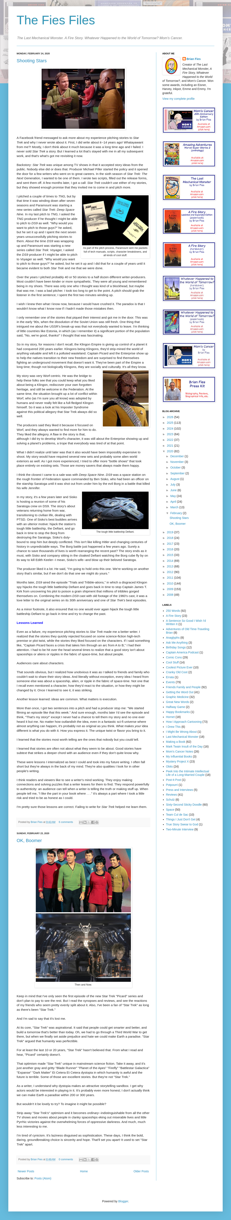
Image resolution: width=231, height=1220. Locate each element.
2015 (170, 555)
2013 (170, 566)
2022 (170, 439)
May (173, 496)
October (175, 467)
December (177, 456)
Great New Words (177, 702)
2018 (170, 538)
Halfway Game (175, 707)
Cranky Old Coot (177, 672)
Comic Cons (174, 657)
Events (170, 682)
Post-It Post (173, 779)
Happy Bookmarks (178, 712)
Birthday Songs (176, 647)
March (174, 507)
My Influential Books (179, 756)
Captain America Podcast (182, 652)
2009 (170, 589)
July (173, 484)
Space (170, 809)
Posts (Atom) (43, 1178)
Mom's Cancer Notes (179, 751)
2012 (170, 572)
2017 (170, 543)
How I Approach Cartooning (184, 721)
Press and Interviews (179, 789)
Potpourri (172, 784)
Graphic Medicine (177, 697)
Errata (170, 677)
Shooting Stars (32, 60)
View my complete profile (178, 98)
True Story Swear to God (182, 824)
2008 (170, 594)
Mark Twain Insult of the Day (184, 746)
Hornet (170, 717)
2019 (170, 532)
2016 (170, 549)
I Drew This (173, 726)
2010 (170, 583)
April (173, 501)
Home (84, 1171)
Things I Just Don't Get (181, 819)
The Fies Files (56, 20)
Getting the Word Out (180, 692)
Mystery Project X (177, 761)
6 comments (66, 822)
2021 (170, 445)
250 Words (173, 610)
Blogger (123, 1201)
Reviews (171, 794)
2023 (170, 434)
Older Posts (141, 1171)
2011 (170, 577)
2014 (170, 560)
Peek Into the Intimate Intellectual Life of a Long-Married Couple (187, 773)
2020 (170, 451)
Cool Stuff (172, 662)
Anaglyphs (173, 637)
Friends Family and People (183, 687)
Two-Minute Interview (180, 829)
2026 (170, 417)
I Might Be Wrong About (181, 731)
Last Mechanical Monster (182, 736)
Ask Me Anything (177, 642)
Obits (169, 766)
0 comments (66, 1159)
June (173, 490)
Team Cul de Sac (177, 814)
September (177, 473)
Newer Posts (26, 1171)
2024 (170, 428)
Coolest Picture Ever (179, 667)
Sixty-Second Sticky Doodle (184, 804)
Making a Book (175, 741)
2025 (170, 422)
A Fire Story (173, 615)
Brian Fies (37, 822)
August (175, 479)
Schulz (170, 799)
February (176, 513)
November (177, 462)
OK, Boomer (29, 840)
